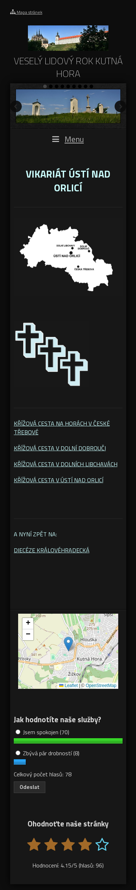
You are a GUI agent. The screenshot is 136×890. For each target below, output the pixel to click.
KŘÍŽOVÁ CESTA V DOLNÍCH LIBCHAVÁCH (66, 464)
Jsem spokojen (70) (42, 732)
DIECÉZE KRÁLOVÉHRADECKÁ (52, 550)
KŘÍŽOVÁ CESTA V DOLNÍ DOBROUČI (60, 448)
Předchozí (16, 106)
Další (120, 106)
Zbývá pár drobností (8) (47, 753)
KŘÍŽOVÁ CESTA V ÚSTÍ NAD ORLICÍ (58, 480)
